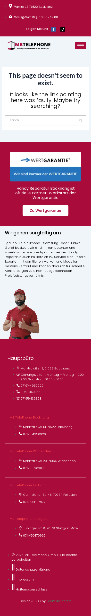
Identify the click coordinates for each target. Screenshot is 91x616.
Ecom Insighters (59, 601)
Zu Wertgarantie (45, 210)
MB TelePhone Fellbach (28, 485)
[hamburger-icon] (80, 45)
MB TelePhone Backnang (29, 417)
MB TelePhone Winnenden (30, 451)
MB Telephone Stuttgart (28, 519)
